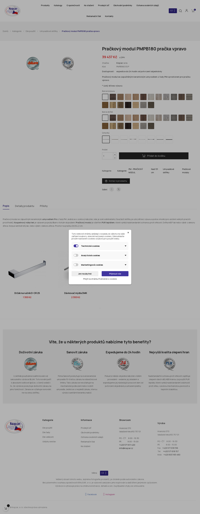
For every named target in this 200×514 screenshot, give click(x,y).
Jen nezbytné (85, 273)
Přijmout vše (115, 273)
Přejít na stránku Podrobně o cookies (100, 279)
